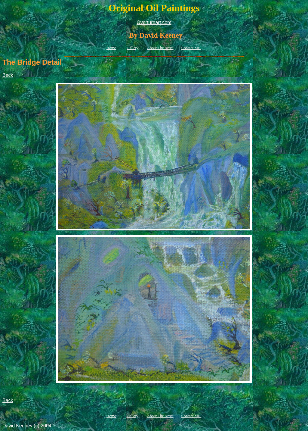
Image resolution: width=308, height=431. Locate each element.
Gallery (132, 47)
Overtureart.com (154, 22)
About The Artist (160, 47)
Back (7, 75)
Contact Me (191, 47)
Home (111, 47)
